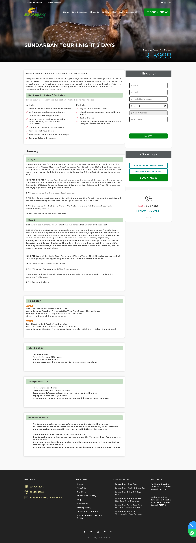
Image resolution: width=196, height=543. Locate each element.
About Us (94, 12)
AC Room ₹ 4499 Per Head (148, 171)
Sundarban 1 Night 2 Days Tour (130, 488)
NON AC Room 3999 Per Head (148, 166)
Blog (114, 12)
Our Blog (81, 492)
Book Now (157, 12)
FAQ (121, 12)
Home (66, 12)
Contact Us (82, 503)
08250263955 (37, 492)
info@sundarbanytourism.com (46, 497)
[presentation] (145, 127)
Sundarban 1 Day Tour (126, 484)
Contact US (131, 12)
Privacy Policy (84, 507)
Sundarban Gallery (86, 496)
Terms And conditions (88, 511)
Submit (148, 136)
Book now (148, 177)
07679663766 (148, 211)
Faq (79, 500)
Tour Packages (79, 12)
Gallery (105, 12)
